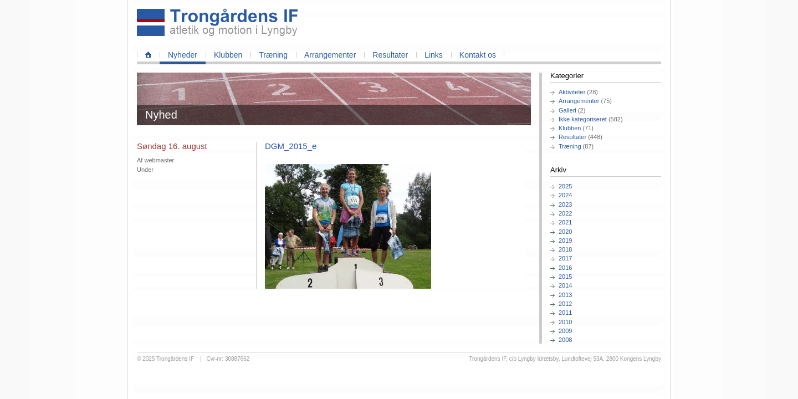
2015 (565, 276)
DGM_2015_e (290, 146)
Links (433, 54)
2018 (565, 249)
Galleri (567, 110)
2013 (565, 294)
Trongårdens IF (175, 359)
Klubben (228, 54)
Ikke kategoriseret (583, 119)
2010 (565, 322)
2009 (565, 331)
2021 (565, 222)
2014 (565, 285)
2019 (565, 240)
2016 (565, 267)
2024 (565, 195)
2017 (565, 258)
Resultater (390, 54)
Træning (273, 54)
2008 (565, 339)
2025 (565, 186)
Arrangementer (330, 54)
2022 (565, 213)
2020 (565, 231)
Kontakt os (477, 54)
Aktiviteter (572, 92)
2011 (565, 312)
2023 (565, 204)
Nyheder (182, 54)
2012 (565, 303)
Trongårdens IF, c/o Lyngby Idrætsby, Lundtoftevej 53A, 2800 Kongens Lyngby (565, 359)
